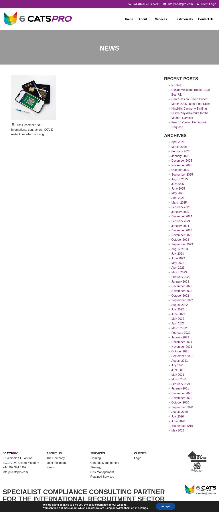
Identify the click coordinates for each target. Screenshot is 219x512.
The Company (56, 458)
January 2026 (180, 156)
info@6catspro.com (15, 472)
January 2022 (180, 337)
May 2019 (177, 430)
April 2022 (178, 323)
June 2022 (178, 314)
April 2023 (178, 267)
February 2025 (180, 207)
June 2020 (178, 421)
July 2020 (177, 416)
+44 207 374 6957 (14, 467)
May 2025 (177, 193)
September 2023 (182, 244)
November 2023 (181, 235)
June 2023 (178, 258)
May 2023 (177, 262)
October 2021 (180, 351)
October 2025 (180, 169)
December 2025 (181, 160)
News (50, 467)
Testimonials (184, 19)
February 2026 (180, 151)
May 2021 (177, 374)
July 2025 (177, 183)
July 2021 (177, 365)
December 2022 (181, 286)
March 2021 (179, 379)
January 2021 (180, 388)
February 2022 (180, 332)
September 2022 (182, 300)
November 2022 (181, 290)
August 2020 (179, 411)
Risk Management (102, 472)
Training (95, 458)
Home (129, 19)
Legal (34, 506)
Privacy (45, 506)
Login (137, 458)
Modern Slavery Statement (115, 506)
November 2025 (181, 165)
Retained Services (102, 476)
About (144, 19)
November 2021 (181, 346)
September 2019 (182, 425)
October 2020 (180, 402)
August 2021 (179, 360)
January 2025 (180, 211)
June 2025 (178, 188)
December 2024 (181, 216)
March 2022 (179, 328)
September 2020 (182, 407)
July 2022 (177, 309)
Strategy (95, 467)
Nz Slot (176, 85)
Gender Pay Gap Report (80, 506)
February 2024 (180, 221)
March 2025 (179, 202)
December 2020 (181, 393)
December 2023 (181, 230)
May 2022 (177, 318)
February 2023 (180, 276)
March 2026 (179, 146)
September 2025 (182, 174)
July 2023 (177, 253)
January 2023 (180, 281)
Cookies (57, 506)
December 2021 (181, 342)
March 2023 (179, 272)
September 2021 (182, 356)
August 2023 (179, 249)
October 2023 (180, 239)
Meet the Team (56, 462)
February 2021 (180, 383)
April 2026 (178, 142)
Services (162, 19)
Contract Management (104, 462)
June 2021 (178, 370)
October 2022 (180, 295)
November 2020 (181, 397)
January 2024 (180, 225)
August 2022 (179, 304)
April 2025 (178, 197)
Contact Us (206, 19)
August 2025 (179, 179)
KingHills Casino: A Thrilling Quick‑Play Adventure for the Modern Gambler (190, 113)
